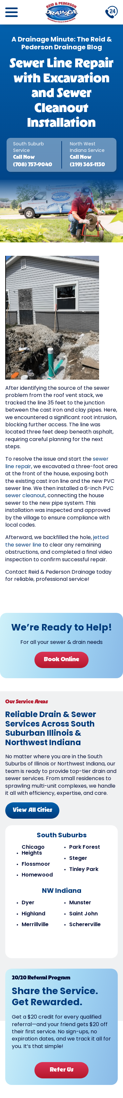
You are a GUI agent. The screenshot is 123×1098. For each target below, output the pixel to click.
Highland (33, 914)
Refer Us (61, 1070)
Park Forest (84, 847)
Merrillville (35, 924)
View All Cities (32, 810)
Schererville (85, 924)
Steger (78, 858)
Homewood (37, 875)
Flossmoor (36, 864)
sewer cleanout (25, 496)
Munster (80, 903)
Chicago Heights (33, 850)
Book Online (61, 660)
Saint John (83, 914)
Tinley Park (83, 869)
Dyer (28, 903)
